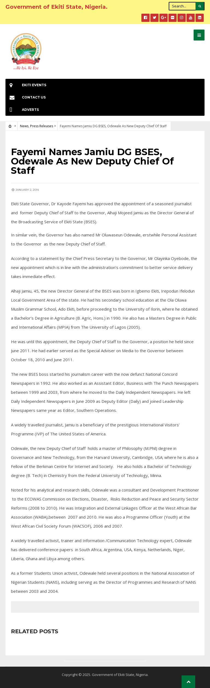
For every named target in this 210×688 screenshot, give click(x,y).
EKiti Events (25, 85)
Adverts (22, 109)
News (24, 126)
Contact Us (25, 97)
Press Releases (41, 126)
